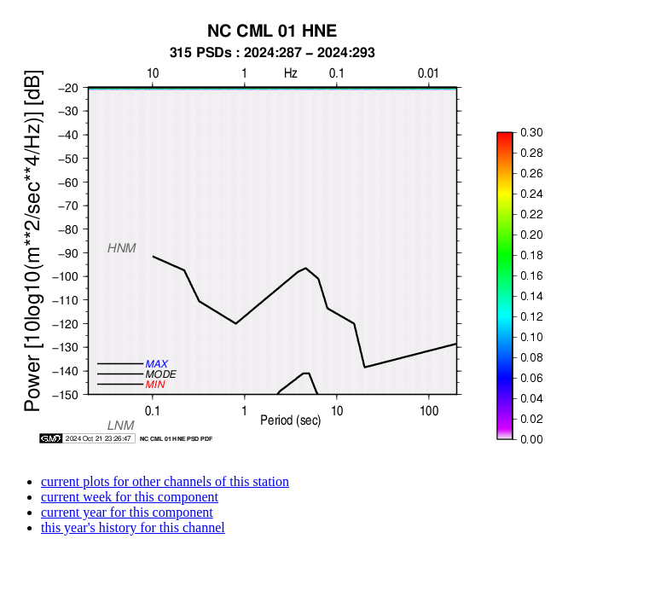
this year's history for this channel (133, 527)
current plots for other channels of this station (165, 481)
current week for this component (129, 496)
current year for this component (127, 512)
